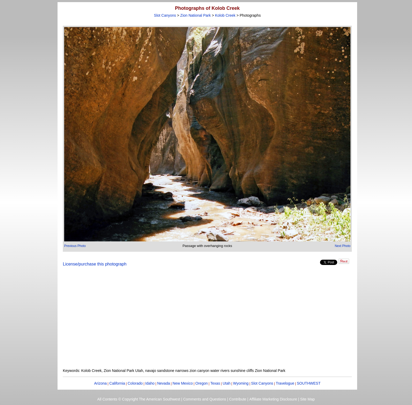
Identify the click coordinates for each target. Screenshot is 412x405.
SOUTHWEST (309, 383)
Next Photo (342, 246)
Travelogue (285, 383)
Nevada (163, 383)
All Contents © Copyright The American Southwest (138, 399)
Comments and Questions (204, 399)
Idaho (150, 383)
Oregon (201, 383)
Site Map (307, 399)
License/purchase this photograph (94, 264)
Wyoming (240, 383)
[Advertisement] (207, 321)
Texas (215, 383)
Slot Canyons (165, 15)
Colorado (135, 383)
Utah (227, 383)
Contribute (237, 399)
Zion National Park (195, 15)
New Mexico (183, 383)
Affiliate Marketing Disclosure (273, 399)
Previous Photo (75, 246)
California (117, 383)
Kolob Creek (225, 15)
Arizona (100, 383)
